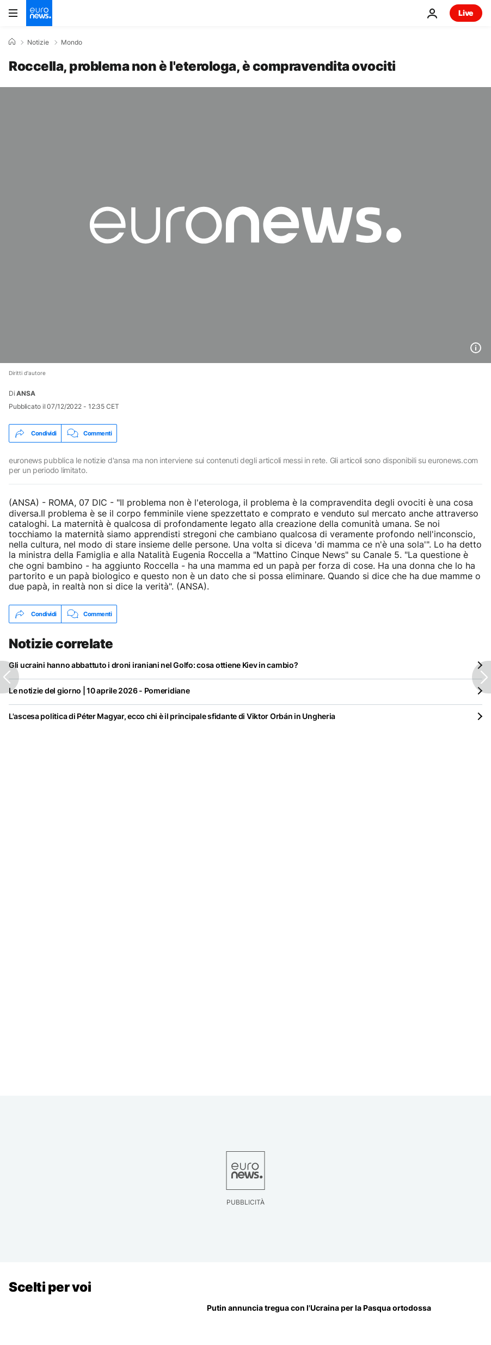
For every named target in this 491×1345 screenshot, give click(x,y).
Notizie (38, 42)
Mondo (71, 42)
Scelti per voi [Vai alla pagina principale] (50, 1287)
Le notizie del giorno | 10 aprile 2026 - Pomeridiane (99, 690)
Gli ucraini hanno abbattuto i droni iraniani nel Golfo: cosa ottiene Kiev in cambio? (153, 665)
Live (466, 12)
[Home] (12, 42)
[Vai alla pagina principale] (39, 13)
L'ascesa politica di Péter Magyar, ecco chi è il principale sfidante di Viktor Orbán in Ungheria (172, 716)
